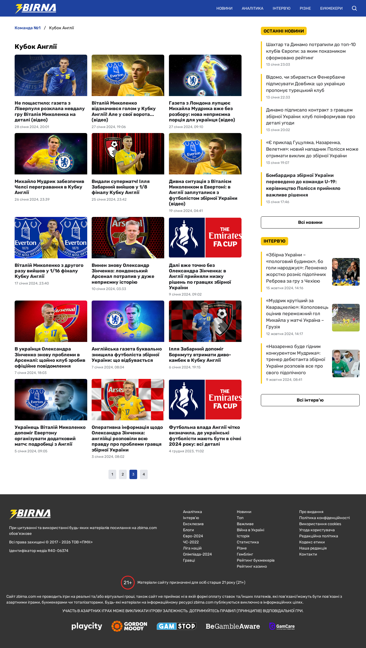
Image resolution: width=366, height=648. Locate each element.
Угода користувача (317, 530)
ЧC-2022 (191, 542)
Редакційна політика (318, 536)
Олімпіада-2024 (197, 554)
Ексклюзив (193, 524)
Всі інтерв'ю (310, 400)
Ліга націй (192, 548)
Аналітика (252, 8)
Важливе (245, 524)
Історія (243, 536)
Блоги (188, 530)
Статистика (248, 542)
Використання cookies (320, 524)
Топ (240, 518)
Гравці (189, 560)
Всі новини (310, 222)
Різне (305, 8)
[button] (354, 8)
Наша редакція (313, 548)
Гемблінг (245, 554)
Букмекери (331, 8)
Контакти (308, 554)
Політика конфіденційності (324, 518)
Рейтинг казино (252, 566)
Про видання (311, 511)
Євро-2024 (193, 536)
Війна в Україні (250, 530)
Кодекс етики (312, 542)
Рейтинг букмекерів (256, 560)
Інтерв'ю (281, 8)
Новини (224, 8)
